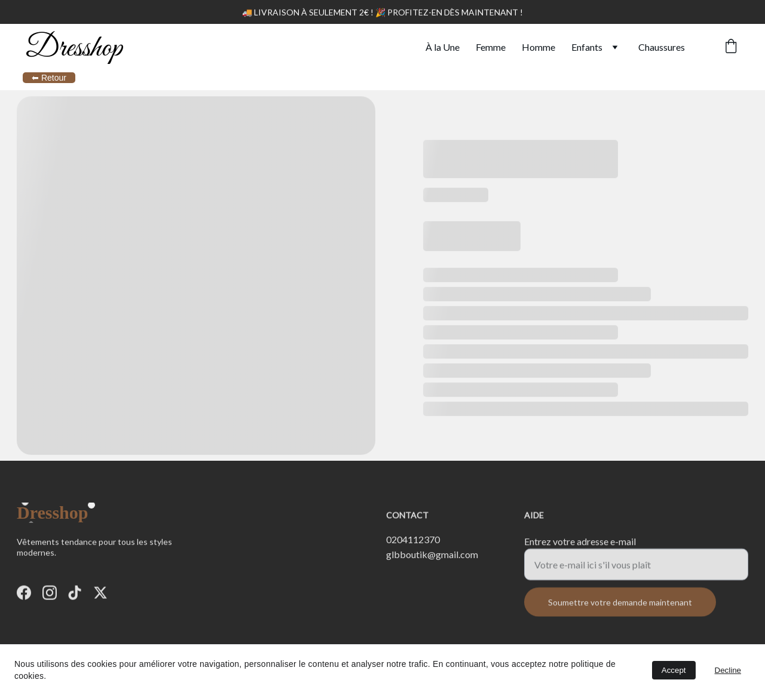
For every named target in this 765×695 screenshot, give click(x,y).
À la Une (443, 47)
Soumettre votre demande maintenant (620, 607)
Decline (728, 670)
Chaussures (661, 47)
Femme (491, 47)
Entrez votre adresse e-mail (580, 546)
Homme (538, 47)
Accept (674, 670)
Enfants (586, 47)
